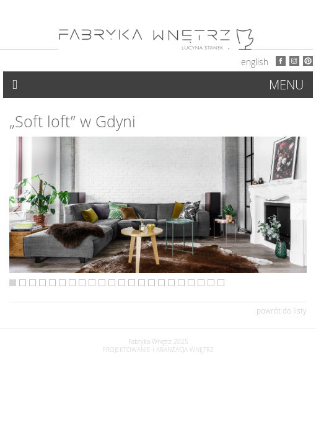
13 (131, 282)
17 (171, 282)
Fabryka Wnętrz (150, 342)
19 (191, 282)
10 (102, 282)
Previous (17, 211)
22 (220, 282)
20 (201, 282)
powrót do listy (282, 310)
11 (111, 282)
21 (211, 282)
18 (181, 282)
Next (298, 211)
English (254, 62)
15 (151, 282)
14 (141, 282)
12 (121, 282)
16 (161, 282)
